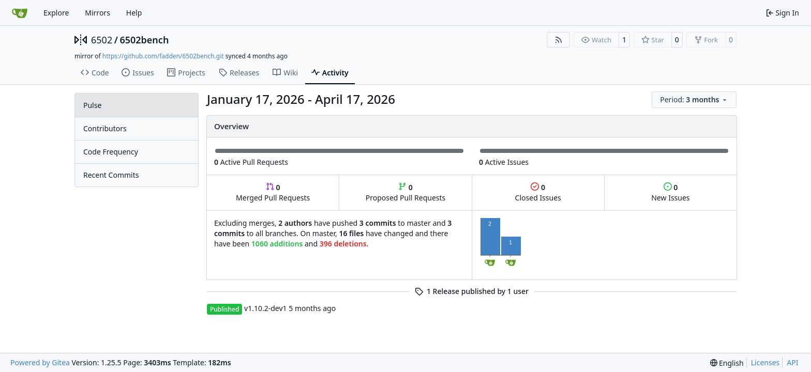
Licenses (765, 362)
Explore (56, 13)
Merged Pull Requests (273, 192)
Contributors (105, 128)
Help (134, 13)
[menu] (694, 99)
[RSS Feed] (558, 40)
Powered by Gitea (40, 362)
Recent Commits (111, 175)
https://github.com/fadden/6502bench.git (163, 56)
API (792, 362)
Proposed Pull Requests (406, 192)
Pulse (92, 105)
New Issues (670, 192)
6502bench (144, 40)
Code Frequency (110, 152)
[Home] (19, 13)
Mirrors (97, 13)
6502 (101, 40)
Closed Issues (538, 192)
